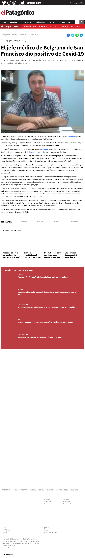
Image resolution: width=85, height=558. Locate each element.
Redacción (47, 504)
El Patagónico (5, 35)
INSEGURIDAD (30, 26)
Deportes (54, 22)
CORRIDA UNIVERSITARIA (20, 490)
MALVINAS (75, 26)
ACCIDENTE (49, 490)
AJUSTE (53, 26)
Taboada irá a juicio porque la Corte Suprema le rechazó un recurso (11, 256)
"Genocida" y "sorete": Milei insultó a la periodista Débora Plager (43, 277)
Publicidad (66, 502)
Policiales (28, 22)
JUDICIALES (21, 289)
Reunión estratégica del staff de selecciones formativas (32, 256)
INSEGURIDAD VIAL (23, 305)
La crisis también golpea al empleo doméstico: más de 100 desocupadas (45, 322)
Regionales (14, 22)
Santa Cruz (66, 22)
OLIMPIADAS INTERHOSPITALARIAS (67, 490)
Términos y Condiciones (49, 532)
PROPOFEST (6, 490)
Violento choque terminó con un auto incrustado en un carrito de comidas (46, 307)
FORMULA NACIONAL (37, 490)
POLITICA (43, 26)
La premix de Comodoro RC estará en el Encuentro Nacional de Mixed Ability (73, 257)
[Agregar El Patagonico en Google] (14, 41)
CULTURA (64, 26)
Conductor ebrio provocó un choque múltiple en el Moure (40, 337)
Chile (46, 149)
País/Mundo (40, 22)
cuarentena (35, 152)
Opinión (5, 532)
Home (4, 22)
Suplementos (67, 499)
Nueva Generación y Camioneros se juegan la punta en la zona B (52, 256)
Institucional (67, 504)
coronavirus (71, 136)
